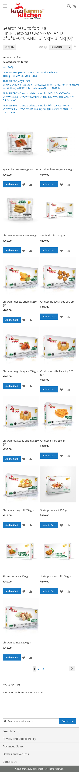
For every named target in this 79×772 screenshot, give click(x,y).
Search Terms (12, 731)
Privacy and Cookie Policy (19, 739)
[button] (24, 184)
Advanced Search (14, 746)
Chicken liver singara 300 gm (57, 169)
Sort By (43, 46)
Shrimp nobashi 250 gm (54, 510)
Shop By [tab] (9, 47)
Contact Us (10, 762)
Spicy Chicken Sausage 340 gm (21, 169)
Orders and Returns (16, 754)
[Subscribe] (67, 721)
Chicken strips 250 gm (53, 440)
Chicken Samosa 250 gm (17, 642)
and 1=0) (8, 67)
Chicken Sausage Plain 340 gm (20, 235)
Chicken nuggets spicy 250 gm (20, 371)
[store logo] (27, 11)
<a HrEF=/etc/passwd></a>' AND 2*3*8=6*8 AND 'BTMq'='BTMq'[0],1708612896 (31, 74)
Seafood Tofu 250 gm (52, 235)
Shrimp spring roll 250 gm (55, 576)
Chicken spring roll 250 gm (18, 510)
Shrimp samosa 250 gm (16, 576)
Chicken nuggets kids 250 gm (57, 301)
